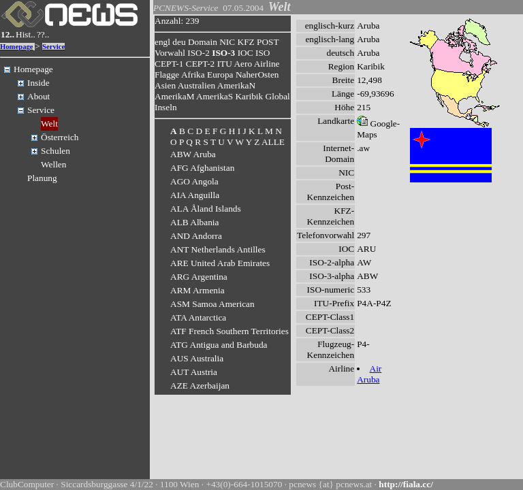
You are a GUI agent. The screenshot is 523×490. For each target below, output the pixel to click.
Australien (197, 85)
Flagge (167, 74)
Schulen (55, 151)
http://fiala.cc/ (406, 484)
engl (162, 42)
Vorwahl (170, 53)
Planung (42, 178)
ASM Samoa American (212, 304)
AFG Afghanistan (202, 168)
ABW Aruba (193, 154)
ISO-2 (198, 53)
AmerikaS (214, 96)
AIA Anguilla (194, 195)
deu (178, 42)
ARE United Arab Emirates (220, 263)
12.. (7, 34)
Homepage (16, 46)
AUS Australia (196, 358)
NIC (227, 42)
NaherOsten (257, 74)
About (38, 96)
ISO (262, 53)
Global (278, 96)
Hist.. (25, 34)
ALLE (273, 142)
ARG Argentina (198, 277)
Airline (267, 64)
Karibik (249, 96)
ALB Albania (194, 222)
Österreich (60, 137)
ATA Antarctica (198, 317)
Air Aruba (369, 374)
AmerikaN (236, 85)
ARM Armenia (197, 290)
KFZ (246, 42)
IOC (245, 53)
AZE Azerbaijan (199, 385)
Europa (220, 74)
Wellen (53, 164)
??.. (43, 34)
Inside (38, 83)
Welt (49, 123)
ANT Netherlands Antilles (218, 249)
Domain (202, 42)
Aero (243, 64)
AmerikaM (174, 96)
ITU (224, 64)
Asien (165, 85)
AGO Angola (194, 181)
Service (53, 46)
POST (268, 42)
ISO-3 (223, 53)
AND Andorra (196, 236)
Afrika (193, 74)
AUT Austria (193, 372)
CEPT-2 (200, 64)
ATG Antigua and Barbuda (219, 345)
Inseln (166, 107)
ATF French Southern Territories (229, 331)
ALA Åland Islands (205, 208)
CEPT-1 (169, 64)
